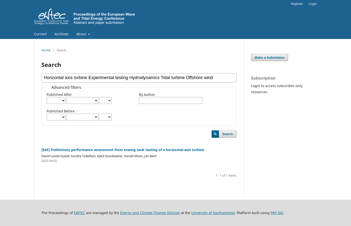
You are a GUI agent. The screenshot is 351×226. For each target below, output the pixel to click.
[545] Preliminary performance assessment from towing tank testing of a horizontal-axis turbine (122, 149)
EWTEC (79, 212)
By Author (147, 94)
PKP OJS (277, 212)
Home (45, 50)
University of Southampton (213, 212)
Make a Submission (269, 57)
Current (40, 34)
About (81, 34)
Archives (61, 34)
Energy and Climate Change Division (150, 212)
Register (297, 3)
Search (228, 134)
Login (313, 3)
